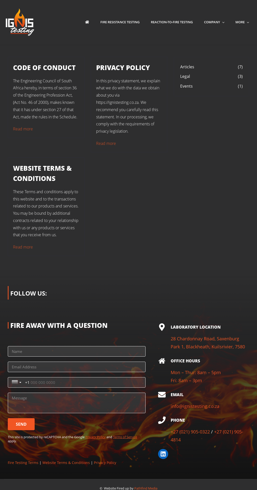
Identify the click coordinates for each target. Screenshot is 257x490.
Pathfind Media (145, 480)
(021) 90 (231, 432)
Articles (187, 67)
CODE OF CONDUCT (44, 67)
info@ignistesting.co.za (195, 406)
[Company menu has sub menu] (190, 22)
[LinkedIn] (163, 454)
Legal (185, 76)
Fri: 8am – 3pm (186, 381)
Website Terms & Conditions (66, 447)
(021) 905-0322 (194, 432)
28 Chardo (181, 339)
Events (186, 86)
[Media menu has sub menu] (218, 22)
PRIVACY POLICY (123, 67)
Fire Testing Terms (23, 447)
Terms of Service (125, 421)
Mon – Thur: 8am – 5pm (196, 372)
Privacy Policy (95, 421)
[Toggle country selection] (88, 367)
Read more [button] (23, 129)
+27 (175, 432)
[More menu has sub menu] (244, 22)
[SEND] (21, 409)
